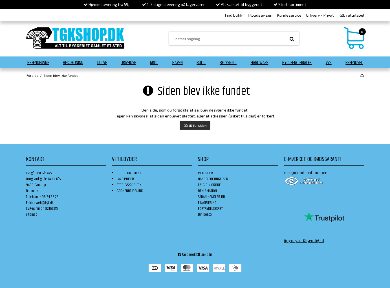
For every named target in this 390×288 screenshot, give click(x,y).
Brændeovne (38, 62)
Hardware (259, 62)
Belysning (228, 62)
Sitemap (31, 214)
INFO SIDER (205, 173)
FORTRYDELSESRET (210, 209)
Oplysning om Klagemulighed (304, 241)
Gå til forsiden (195, 125)
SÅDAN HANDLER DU (211, 197)
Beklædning (73, 62)
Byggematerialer (297, 62)
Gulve (102, 62)
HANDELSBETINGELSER (213, 179)
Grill (154, 62)
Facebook (187, 255)
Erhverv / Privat (320, 15)
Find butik (233, 15)
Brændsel (354, 62)
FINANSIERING (207, 203)
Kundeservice (289, 15)
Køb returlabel (351, 15)
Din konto (205, 214)
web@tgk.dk (45, 203)
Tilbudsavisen (259, 15)
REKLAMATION (207, 191)
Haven (177, 62)
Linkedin (205, 255)
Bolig (201, 62)
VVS (329, 62)
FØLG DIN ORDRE (209, 185)
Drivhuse (128, 62)
